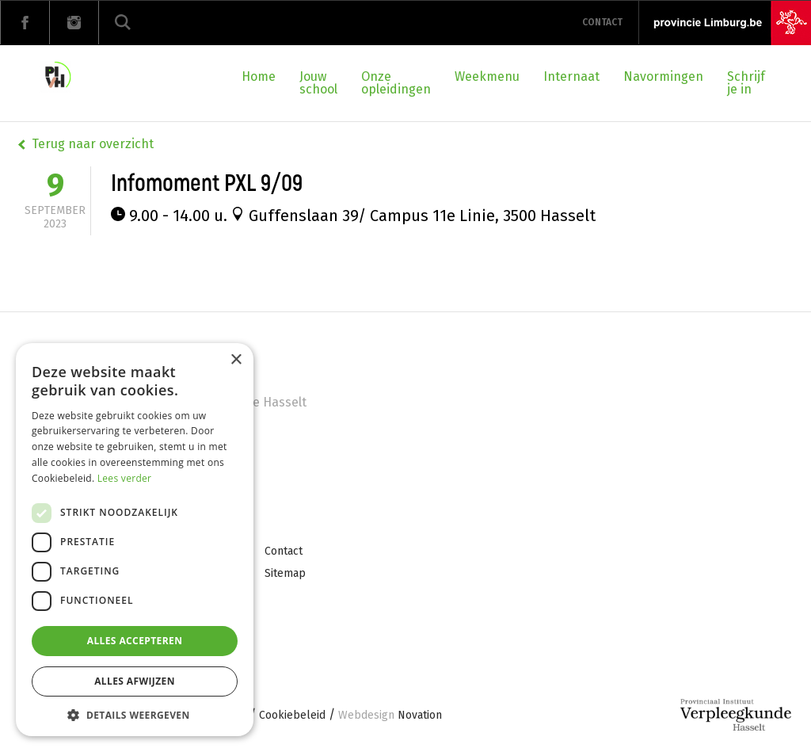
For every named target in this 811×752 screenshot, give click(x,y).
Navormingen (663, 76)
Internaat (571, 76)
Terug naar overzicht (93, 143)
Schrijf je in (746, 83)
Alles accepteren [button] (135, 640)
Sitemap (285, 573)
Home (259, 76)
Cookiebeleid (292, 716)
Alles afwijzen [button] (134, 681)
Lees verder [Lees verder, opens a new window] (124, 478)
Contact (602, 22)
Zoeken (123, 22)
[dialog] (134, 539)
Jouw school (318, 83)
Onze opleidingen (396, 83)
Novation (390, 716)
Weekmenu (487, 76)
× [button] (236, 360)
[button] (135, 713)
